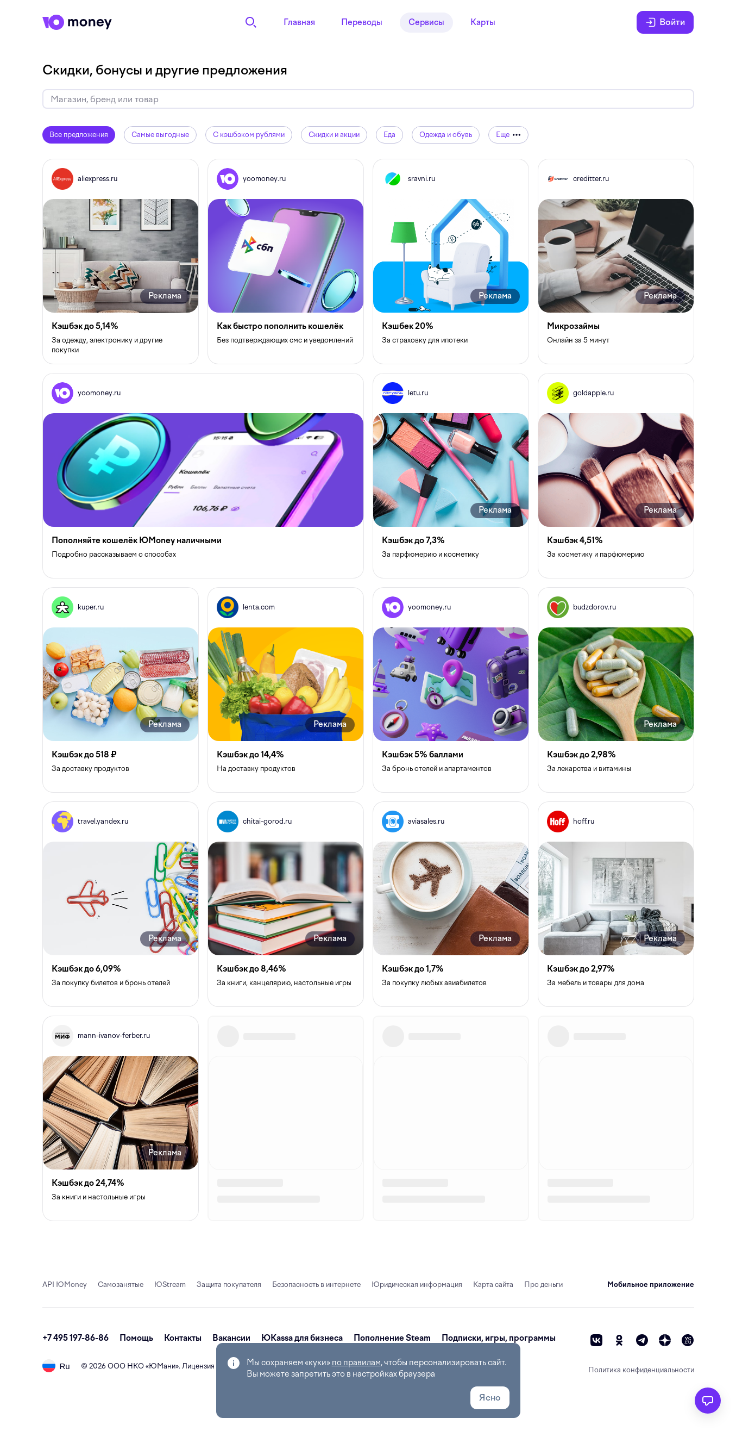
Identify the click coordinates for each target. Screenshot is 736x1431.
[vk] (596, 1340)
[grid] (368, 690)
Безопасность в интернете (316, 1284)
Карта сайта (493, 1284)
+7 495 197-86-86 (75, 1338)
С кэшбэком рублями (249, 134)
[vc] (687, 1340)
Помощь (136, 1338)
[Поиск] (250, 22)
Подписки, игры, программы (499, 1338)
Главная (299, 22)
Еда (389, 134)
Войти (665, 22)
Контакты (183, 1338)
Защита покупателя (229, 1284)
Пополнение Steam (392, 1338)
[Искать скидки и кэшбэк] (368, 99)
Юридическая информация (417, 1284)
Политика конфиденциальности (641, 1370)
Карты (482, 22)
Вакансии (231, 1338)
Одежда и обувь (445, 134)
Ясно (490, 1397)
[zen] (664, 1340)
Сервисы (426, 22)
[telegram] (642, 1340)
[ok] (619, 1340)
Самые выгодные (160, 134)
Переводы (361, 22)
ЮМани (162, 1366)
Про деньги (543, 1284)
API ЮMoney (64, 1284)
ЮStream (170, 1284)
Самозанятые (120, 1284)
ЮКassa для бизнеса (302, 1338)
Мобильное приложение (650, 1284)
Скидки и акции (334, 134)
